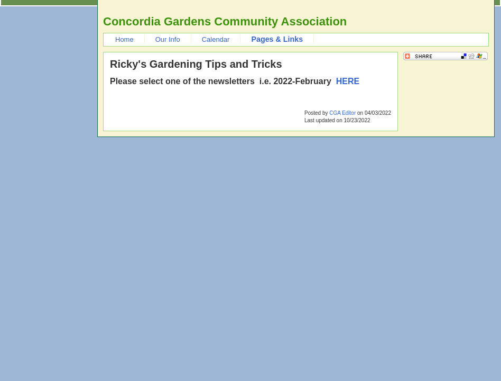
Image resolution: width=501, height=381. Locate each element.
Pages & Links (277, 39)
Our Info (167, 39)
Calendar (216, 39)
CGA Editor (342, 113)
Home (124, 39)
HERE (347, 81)
